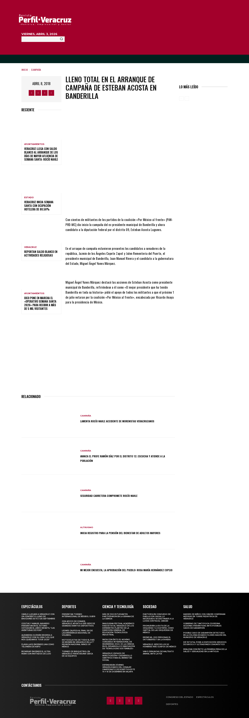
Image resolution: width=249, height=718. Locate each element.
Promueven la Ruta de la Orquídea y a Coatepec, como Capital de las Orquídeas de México (158, 627)
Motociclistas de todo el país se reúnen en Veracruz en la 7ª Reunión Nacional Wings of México (78, 642)
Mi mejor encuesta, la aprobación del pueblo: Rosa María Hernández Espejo (124, 568)
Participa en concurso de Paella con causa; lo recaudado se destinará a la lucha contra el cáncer (158, 616)
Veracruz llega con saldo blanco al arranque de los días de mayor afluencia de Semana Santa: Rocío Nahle (41, 154)
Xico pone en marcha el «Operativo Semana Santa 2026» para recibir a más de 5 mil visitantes (40, 303)
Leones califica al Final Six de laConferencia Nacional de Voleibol (77, 631)
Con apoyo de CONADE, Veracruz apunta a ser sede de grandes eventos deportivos (78, 622)
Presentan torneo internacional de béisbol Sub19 (78, 614)
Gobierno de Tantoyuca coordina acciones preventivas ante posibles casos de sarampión (202, 624)
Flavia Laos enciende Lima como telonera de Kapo (37, 644)
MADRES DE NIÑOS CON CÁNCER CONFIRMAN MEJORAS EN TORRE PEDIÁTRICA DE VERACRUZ (204, 615)
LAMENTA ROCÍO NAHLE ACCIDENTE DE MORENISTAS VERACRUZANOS (126, 419)
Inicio (24, 69)
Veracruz (30, 247)
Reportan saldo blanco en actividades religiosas (40, 253)
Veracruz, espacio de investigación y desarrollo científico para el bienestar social (117, 655)
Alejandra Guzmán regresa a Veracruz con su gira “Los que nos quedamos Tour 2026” (37, 636)
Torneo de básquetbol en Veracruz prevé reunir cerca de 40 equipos (77, 652)
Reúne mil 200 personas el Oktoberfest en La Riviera (157, 637)
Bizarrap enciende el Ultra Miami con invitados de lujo (36, 651)
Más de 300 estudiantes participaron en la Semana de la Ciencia (118, 615)
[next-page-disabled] (187, 98)
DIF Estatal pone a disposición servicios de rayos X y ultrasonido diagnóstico (205, 642)
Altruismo (87, 524)
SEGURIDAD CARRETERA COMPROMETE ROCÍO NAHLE (116, 494)
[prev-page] (181, 98)
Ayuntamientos (34, 144)
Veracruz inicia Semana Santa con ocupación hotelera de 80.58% (38, 205)
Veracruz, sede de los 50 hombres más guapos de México (159, 644)
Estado (29, 197)
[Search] (61, 39)
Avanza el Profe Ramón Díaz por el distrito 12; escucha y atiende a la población (124, 457)
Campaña (36, 69)
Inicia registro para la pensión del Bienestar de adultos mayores (123, 531)
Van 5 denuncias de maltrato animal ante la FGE (158, 651)
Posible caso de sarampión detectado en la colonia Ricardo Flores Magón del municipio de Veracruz (204, 634)
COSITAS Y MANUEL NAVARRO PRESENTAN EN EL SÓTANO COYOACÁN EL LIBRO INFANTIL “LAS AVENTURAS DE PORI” (38, 625)
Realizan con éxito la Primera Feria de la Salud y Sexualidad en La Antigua (205, 649)
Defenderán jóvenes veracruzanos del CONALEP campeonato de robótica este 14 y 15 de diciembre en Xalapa (118, 667)
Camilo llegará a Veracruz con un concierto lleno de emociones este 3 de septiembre (38, 615)
